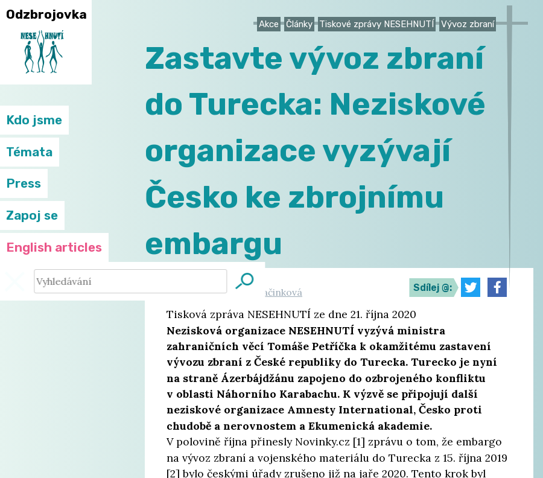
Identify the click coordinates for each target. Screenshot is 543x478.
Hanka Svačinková (261, 292)
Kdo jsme (34, 120)
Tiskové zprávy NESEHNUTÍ (376, 24)
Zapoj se (32, 215)
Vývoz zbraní (467, 24)
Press (23, 183)
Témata (29, 152)
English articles (54, 247)
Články (299, 24)
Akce (269, 24)
